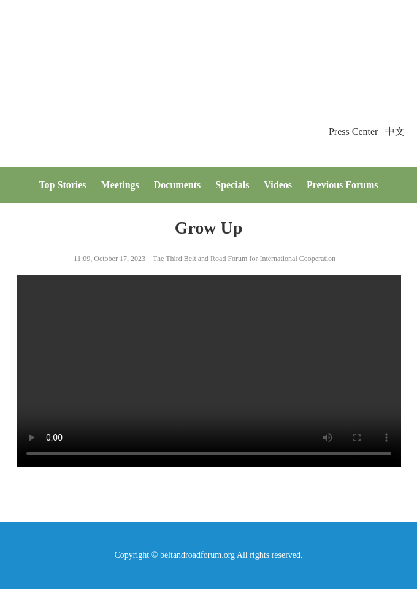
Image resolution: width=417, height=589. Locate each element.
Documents (177, 185)
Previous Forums (342, 185)
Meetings (120, 185)
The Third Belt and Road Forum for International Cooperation (244, 258)
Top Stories (62, 185)
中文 (395, 131)
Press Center (353, 131)
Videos (278, 185)
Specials (232, 185)
